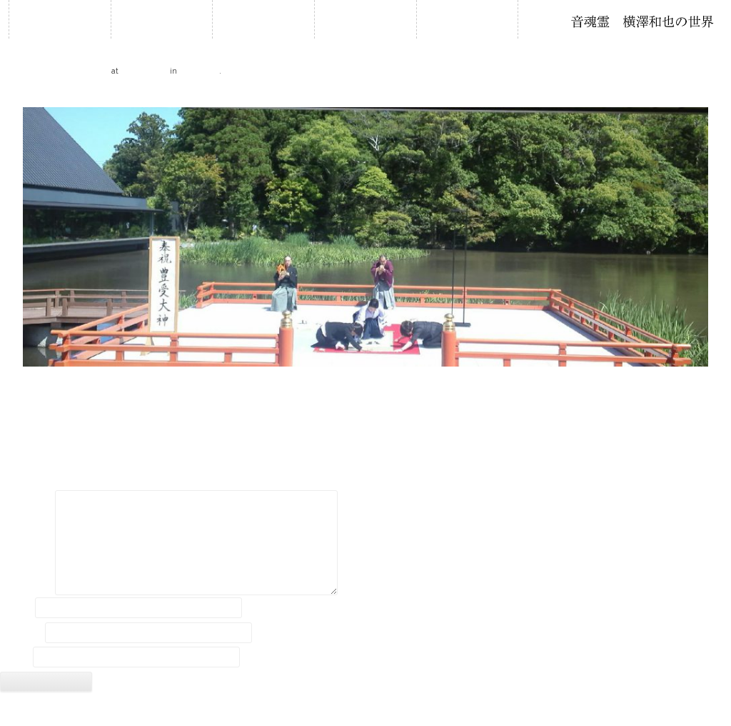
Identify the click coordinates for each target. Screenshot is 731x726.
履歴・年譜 (263, 19)
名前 (16, 607)
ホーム (60, 19)
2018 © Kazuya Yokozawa (365, 710)
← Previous (24, 95)
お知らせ (161, 19)
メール (21, 632)
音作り (467, 19)
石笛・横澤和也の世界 (642, 21)
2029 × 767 (144, 70)
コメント (26, 502)
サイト (15, 657)
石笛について (365, 19)
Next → (714, 95)
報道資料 (199, 70)
